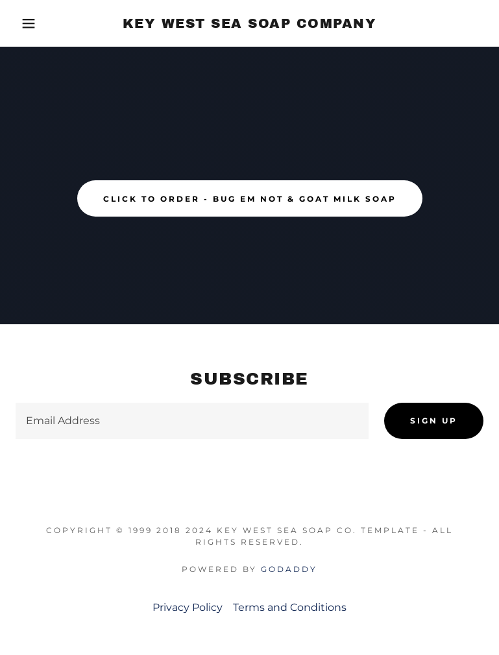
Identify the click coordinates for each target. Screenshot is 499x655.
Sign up (433, 420)
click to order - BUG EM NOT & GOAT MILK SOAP (249, 199)
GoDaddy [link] (289, 569)
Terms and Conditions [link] (290, 607)
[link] (249, 24)
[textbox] (192, 421)
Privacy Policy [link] (187, 607)
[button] (25, 23)
